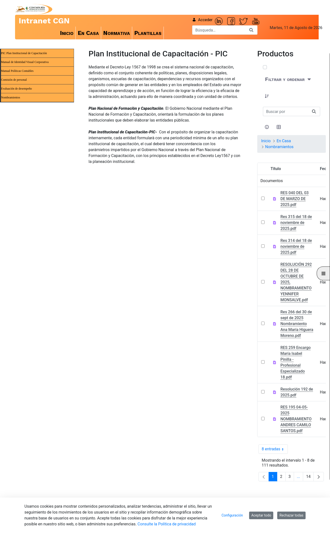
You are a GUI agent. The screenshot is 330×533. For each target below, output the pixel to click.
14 (310, 477)
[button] (267, 96)
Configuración (232, 515)
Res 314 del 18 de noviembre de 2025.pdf (296, 246)
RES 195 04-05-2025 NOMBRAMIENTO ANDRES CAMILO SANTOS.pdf (296, 419)
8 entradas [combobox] (275, 449)
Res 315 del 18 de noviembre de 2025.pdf (296, 222)
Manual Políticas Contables (17, 71)
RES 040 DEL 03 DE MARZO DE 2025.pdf (294, 198)
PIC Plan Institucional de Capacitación (24, 53)
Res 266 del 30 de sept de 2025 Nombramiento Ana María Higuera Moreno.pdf (296, 324)
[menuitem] (67, 33)
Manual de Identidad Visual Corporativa (25, 62)
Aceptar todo (261, 515)
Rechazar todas (291, 515)
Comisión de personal (14, 79)
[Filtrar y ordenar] (288, 79)
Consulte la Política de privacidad (167, 524)
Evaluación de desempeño (16, 88)
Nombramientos (10, 97)
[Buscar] (218, 30)
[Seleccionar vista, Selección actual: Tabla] (279, 127)
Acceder (202, 19)
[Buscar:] (285, 111)
